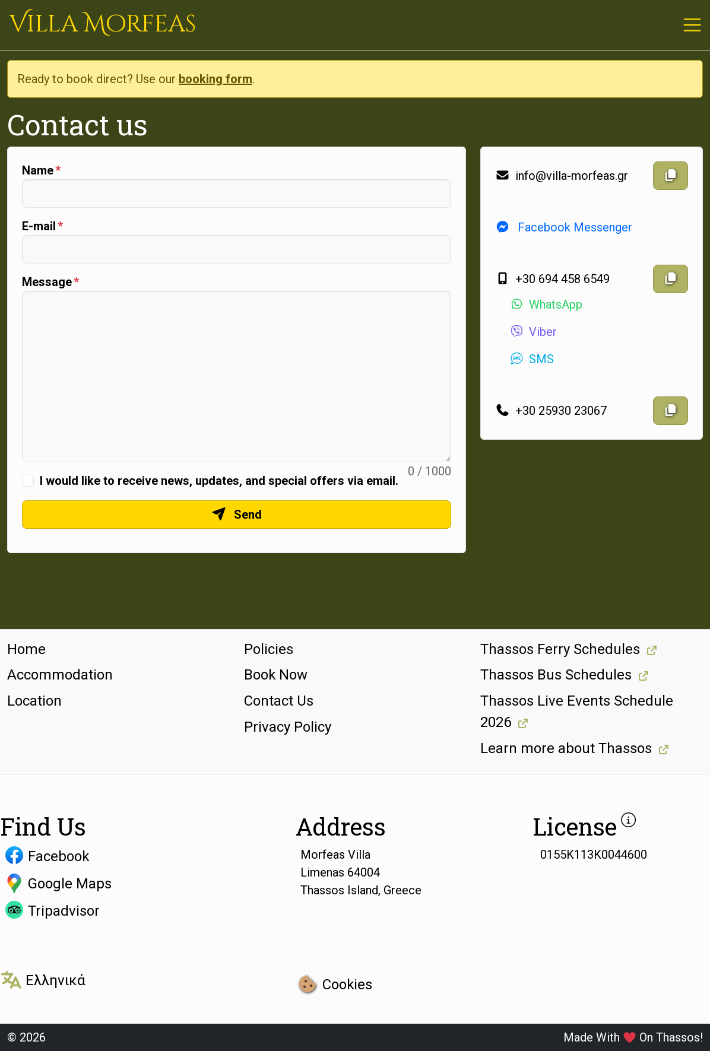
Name (37, 170)
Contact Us (278, 701)
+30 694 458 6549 (552, 279)
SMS (531, 359)
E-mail (39, 226)
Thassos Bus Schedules (556, 674)
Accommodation (60, 674)
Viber (533, 332)
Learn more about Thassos (566, 748)
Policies (268, 649)
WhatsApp (545, 304)
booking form (215, 79)
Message (47, 282)
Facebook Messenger (563, 227)
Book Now (276, 674)
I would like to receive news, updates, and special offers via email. (219, 481)
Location (34, 701)
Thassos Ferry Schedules (560, 649)
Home (26, 649)
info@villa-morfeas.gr (561, 176)
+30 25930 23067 (551, 411)
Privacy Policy (287, 727)
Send (236, 514)
